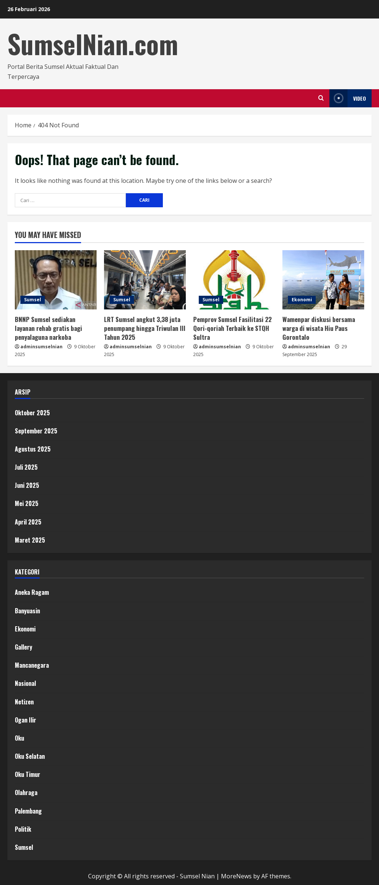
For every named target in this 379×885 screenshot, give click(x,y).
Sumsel (32, 299)
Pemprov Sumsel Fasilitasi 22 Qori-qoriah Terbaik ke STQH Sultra (232, 328)
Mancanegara (32, 665)
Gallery (23, 647)
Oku (19, 738)
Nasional (25, 683)
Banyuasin (27, 610)
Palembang (28, 811)
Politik (23, 829)
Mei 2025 (26, 503)
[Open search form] (321, 98)
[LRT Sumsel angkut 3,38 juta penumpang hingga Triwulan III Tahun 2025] (145, 279)
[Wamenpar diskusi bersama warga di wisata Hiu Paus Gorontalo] (323, 279)
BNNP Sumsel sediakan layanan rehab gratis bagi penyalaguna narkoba (48, 328)
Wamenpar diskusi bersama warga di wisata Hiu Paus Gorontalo (318, 328)
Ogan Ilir (25, 719)
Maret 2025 (30, 540)
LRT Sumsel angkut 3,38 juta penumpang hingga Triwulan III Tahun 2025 (144, 328)
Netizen (24, 701)
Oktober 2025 (32, 412)
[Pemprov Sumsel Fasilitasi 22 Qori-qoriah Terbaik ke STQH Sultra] (234, 279)
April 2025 (28, 521)
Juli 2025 (26, 467)
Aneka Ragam (32, 592)
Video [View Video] (347, 98)
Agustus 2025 (33, 449)
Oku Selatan (30, 756)
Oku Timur (27, 774)
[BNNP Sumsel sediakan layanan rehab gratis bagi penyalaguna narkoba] (56, 279)
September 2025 (36, 430)
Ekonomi (302, 299)
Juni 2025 (27, 485)
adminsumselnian (41, 346)
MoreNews (236, 876)
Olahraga (26, 792)
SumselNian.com (92, 44)
